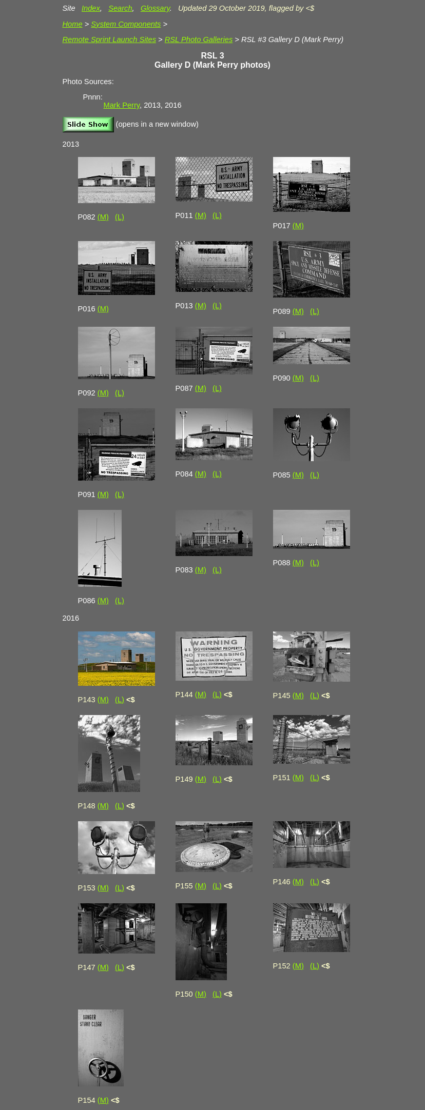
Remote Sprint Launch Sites (110, 39)
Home (73, 24)
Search (120, 8)
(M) (103, 217)
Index (91, 8)
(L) (119, 217)
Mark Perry (122, 105)
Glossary (155, 8)
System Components (126, 24)
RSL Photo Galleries (199, 39)
